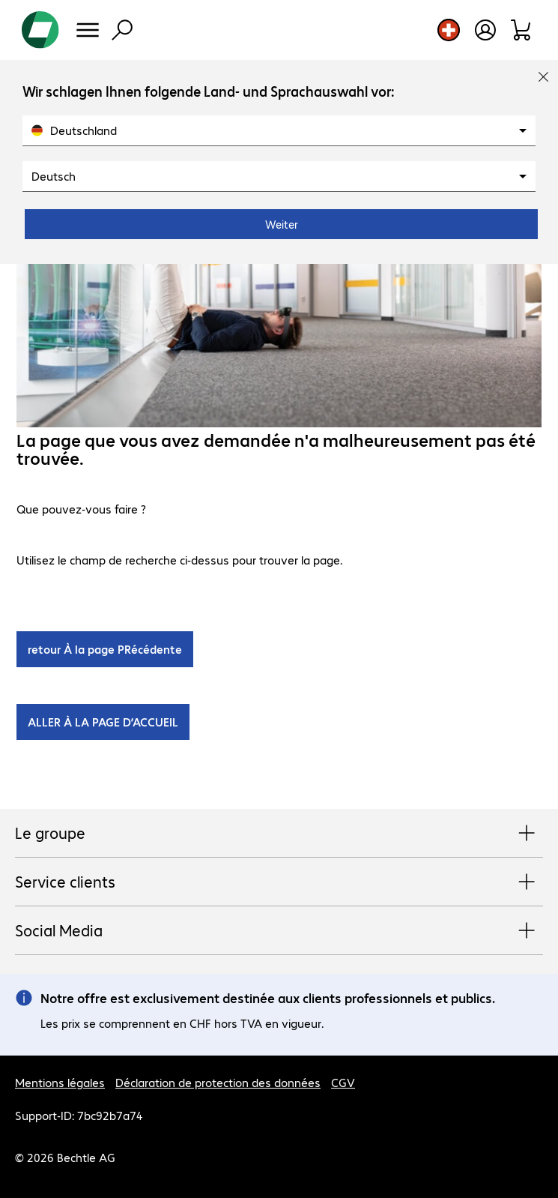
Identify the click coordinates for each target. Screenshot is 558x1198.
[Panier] (522, 30)
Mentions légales (60, 1082)
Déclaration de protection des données (218, 1082)
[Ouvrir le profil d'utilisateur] (485, 30)
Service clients (279, 882)
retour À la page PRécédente (105, 649)
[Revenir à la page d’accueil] (40, 29)
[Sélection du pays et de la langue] (448, 30)
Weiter (281, 224)
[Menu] (87, 30)
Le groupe (279, 833)
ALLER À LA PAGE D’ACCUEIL (103, 721)
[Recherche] (122, 30)
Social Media (279, 931)
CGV (343, 1082)
